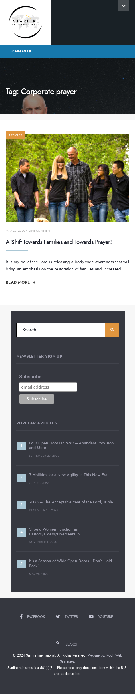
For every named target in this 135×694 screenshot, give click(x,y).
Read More (20, 282)
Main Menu (19, 51)
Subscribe (30, 376)
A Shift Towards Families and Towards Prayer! (59, 242)
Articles (15, 135)
